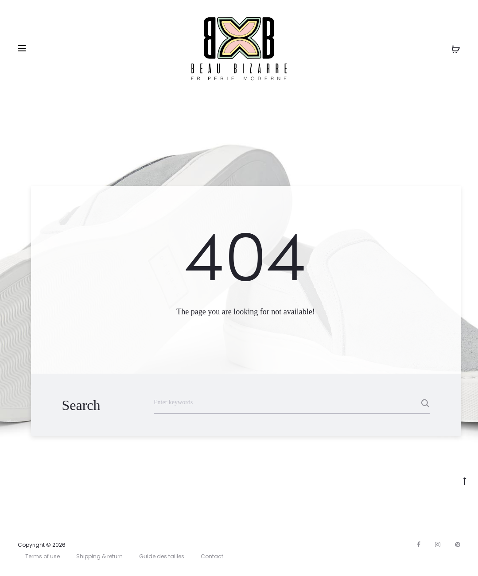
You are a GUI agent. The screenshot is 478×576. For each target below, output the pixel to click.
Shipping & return (99, 556)
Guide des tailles (161, 556)
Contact (212, 556)
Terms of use (42, 556)
